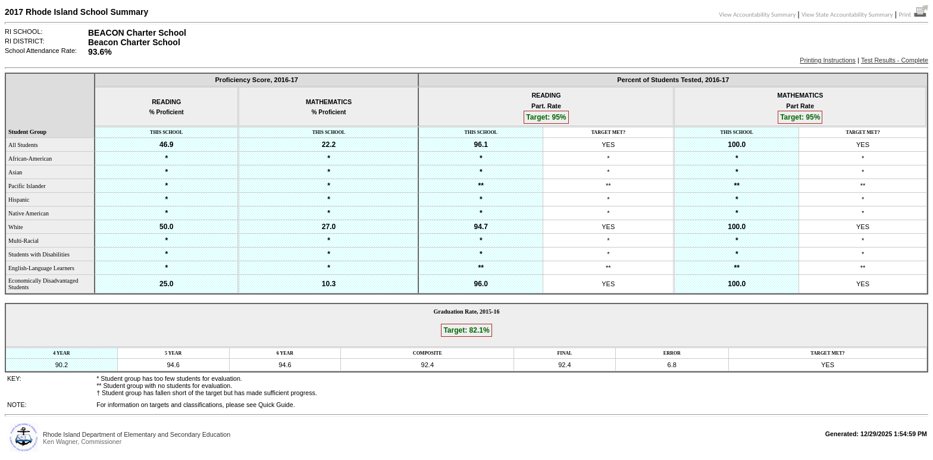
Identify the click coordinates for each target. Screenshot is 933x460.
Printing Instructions (828, 60)
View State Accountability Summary (847, 14)
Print (913, 14)
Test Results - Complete (894, 60)
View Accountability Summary (757, 14)
